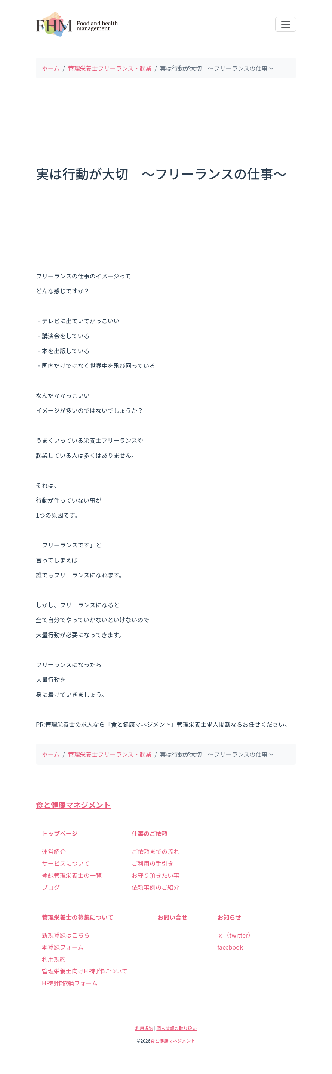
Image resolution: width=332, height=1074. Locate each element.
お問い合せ (172, 917)
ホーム (51, 68)
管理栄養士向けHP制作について (84, 970)
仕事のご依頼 (149, 833)
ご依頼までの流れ (155, 851)
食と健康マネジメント (73, 804)
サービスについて (66, 863)
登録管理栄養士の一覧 (72, 875)
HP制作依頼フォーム (70, 982)
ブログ (51, 887)
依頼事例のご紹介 (155, 887)
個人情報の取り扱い (176, 1028)
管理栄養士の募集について (78, 917)
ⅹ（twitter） (235, 935)
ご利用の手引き (152, 863)
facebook (230, 946)
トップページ (60, 833)
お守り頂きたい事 (155, 875)
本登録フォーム (63, 946)
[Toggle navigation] (285, 24)
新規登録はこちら (66, 935)
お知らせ (229, 917)
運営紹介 (54, 851)
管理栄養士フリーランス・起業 (110, 68)
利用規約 (54, 958)
